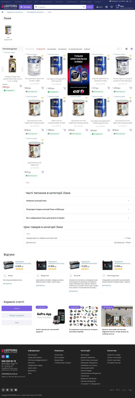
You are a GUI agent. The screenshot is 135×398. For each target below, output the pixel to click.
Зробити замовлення (127, 8)
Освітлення (85, 376)
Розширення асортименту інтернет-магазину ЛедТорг (83, 330)
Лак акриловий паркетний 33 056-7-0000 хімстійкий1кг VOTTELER (34, 81)
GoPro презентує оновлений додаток (47, 330)
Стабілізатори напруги (62, 363)
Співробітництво (71, 2)
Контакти (98, 2)
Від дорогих (62, 49)
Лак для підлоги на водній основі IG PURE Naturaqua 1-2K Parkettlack (122, 81)
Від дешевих (51, 49)
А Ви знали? (59, 2)
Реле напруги (59, 357)
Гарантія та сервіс (86, 2)
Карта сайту (32, 368)
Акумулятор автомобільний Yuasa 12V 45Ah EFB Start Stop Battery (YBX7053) (56, 262)
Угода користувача (35, 357)
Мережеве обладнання (89, 363)
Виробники (32, 371)
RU (130, 1)
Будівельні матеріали (15, 12)
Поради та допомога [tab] (16, 315)
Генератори (58, 355)
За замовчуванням (75, 49)
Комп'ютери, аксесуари (89, 360)
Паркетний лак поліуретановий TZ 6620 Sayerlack (56, 123)
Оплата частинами (114, 357)
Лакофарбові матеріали (35, 12)
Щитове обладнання (88, 381)
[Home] (2, 12)
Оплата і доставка (46, 2)
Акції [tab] (17, 322)
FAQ (36, 2)
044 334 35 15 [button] (9, 361)
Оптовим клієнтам (114, 363)
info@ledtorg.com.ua (9, 374)
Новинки (87, 49)
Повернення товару (35, 365)
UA (127, 1)
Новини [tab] (17, 308)
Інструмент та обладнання (90, 384)
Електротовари (86, 371)
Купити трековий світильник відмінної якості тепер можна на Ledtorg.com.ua (115, 331)
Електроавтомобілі (87, 368)
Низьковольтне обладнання (91, 373)
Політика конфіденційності (37, 360)
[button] (6, 1)
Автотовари (85, 355)
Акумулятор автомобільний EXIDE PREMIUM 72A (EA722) (23, 262)
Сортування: (29, 49)
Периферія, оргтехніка (89, 365)
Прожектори (58, 360)
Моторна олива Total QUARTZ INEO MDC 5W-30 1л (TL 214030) (12, 79)
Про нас (29, 2)
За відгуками (40, 49)
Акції (29, 373)
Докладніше (7, 283)
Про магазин (32, 355)
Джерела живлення (88, 357)
